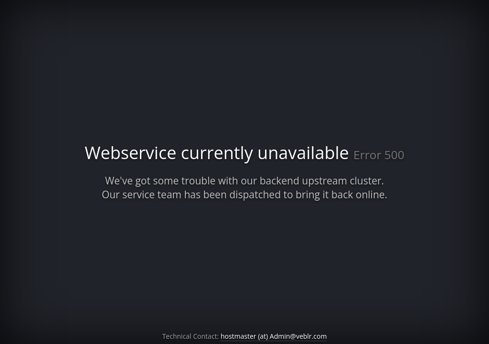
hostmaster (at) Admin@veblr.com (274, 336)
